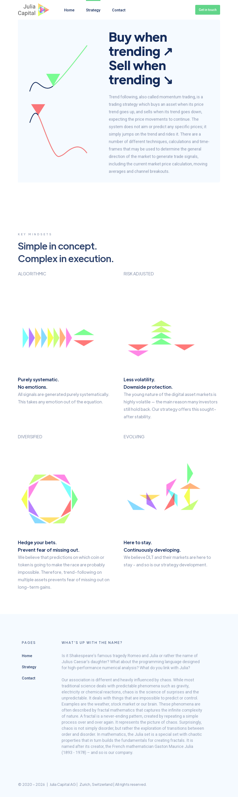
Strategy (93, 10)
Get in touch (208, 10)
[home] (33, 9)
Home (69, 10)
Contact (119, 10)
